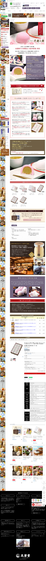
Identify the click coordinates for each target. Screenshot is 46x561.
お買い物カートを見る (4, 109)
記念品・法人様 (42, 10)
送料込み (9, 10)
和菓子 (26, 10)
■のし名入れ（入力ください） (28, 358)
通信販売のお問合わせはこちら (5, 533)
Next (44, 15)
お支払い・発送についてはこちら (34, 408)
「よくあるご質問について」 (5, 535)
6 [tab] (23, 18)
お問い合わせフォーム (4, 107)
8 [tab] (24, 18)
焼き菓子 (31, 10)
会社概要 (2, 103)
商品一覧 (13, 19)
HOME (11, 19)
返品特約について (26, 375)
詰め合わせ (36, 10)
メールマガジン (3, 108)
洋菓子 (20, 10)
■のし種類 (25, 355)
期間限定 (3, 10)
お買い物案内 (3, 104)
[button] (11, 435)
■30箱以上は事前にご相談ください (28, 364)
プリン (15, 10)
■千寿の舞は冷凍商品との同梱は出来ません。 (30, 367)
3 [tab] (21, 18)
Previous (2, 15)
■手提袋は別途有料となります (28, 361)
